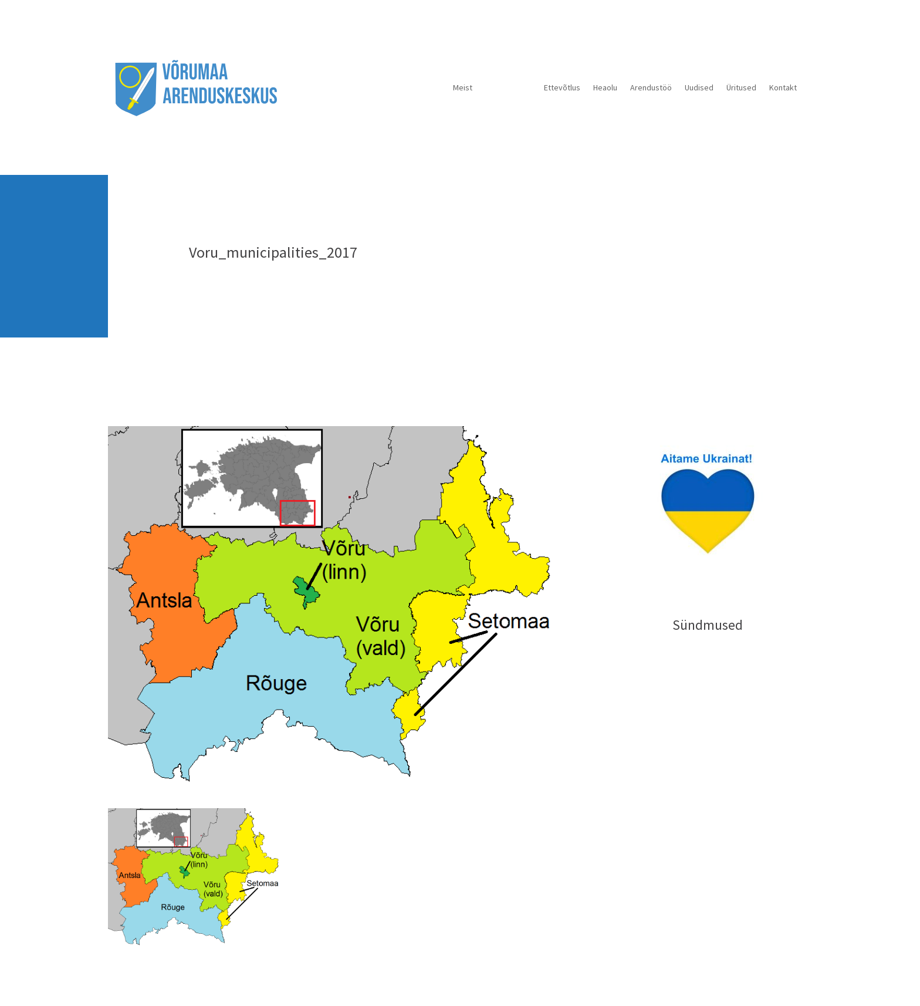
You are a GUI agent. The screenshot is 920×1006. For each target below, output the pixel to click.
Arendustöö (651, 87)
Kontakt (783, 87)
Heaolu (605, 87)
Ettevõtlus (562, 87)
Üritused (741, 87)
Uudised (699, 87)
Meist (462, 87)
